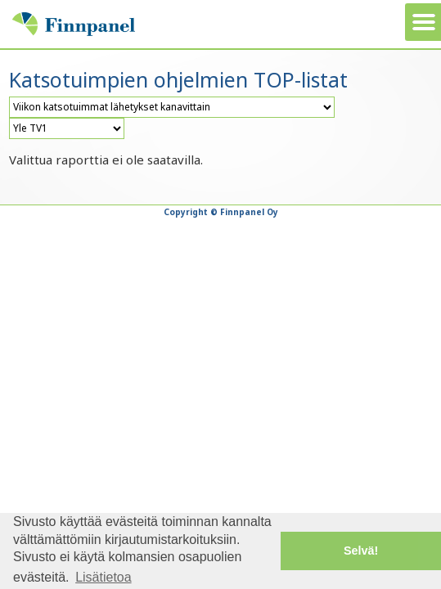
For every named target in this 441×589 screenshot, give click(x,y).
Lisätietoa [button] (103, 577)
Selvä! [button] (361, 550)
